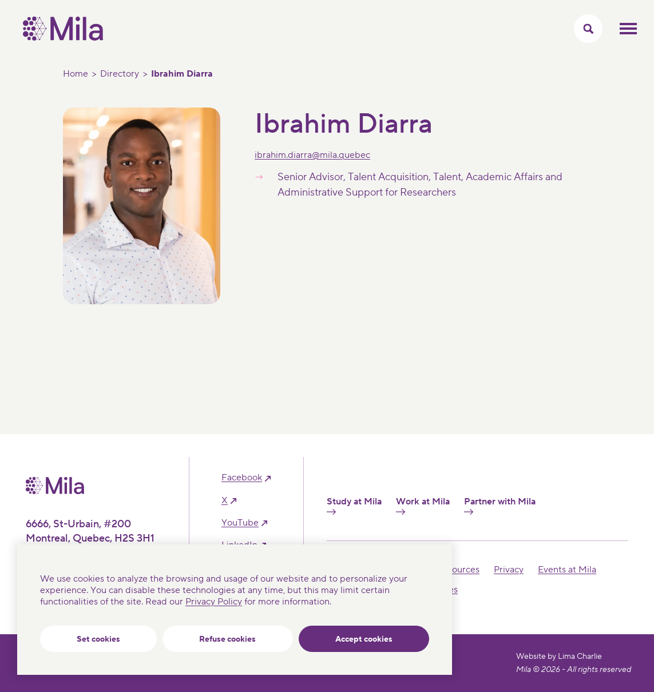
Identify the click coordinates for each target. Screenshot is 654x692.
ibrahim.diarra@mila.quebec (312, 155)
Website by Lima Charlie (559, 656)
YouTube (240, 523)
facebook (241, 477)
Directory (119, 74)
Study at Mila (354, 505)
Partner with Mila (500, 505)
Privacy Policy (213, 601)
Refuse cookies (227, 639)
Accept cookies (364, 639)
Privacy (509, 569)
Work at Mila (423, 505)
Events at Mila (567, 569)
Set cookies (98, 639)
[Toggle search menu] (588, 28)
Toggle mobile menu (628, 28)
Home (75, 74)
